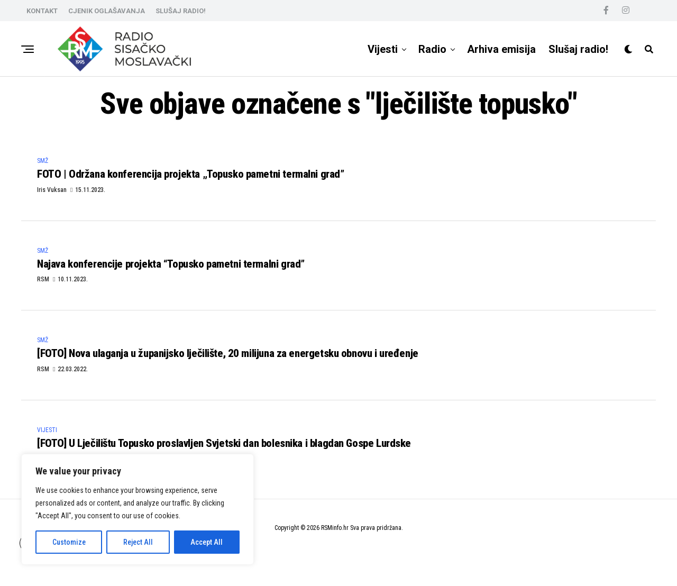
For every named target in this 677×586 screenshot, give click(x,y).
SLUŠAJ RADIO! (180, 11)
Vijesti (383, 49)
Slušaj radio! (578, 49)
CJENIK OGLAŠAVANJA (106, 11)
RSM (43, 285)
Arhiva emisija (501, 49)
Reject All (138, 542)
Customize (69, 542)
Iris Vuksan (52, 192)
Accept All (206, 542)
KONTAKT (42, 11)
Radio (432, 49)
